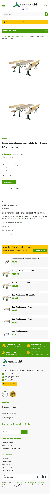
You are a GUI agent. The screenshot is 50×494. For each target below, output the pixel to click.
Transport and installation (11, 448)
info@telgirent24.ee (33, 483)
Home (4, 36)
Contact (5, 459)
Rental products (7, 443)
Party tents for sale (21, 485)
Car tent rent (20, 487)
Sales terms (6, 464)
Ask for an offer (9, 384)
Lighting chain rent (8, 487)
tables (15, 218)
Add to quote (8, 182)
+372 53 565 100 (21, 483)
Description (6, 202)
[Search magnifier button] (46, 14)
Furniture (11, 36)
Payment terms (7, 470)
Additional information (9, 205)
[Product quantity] (7, 175)
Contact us (40, 251)
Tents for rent (10, 485)
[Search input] (23, 14)
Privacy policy (7, 467)
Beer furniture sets (22, 36)
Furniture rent (43, 485)
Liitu (24, 432)
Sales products (7, 445)
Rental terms (6, 462)
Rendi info (5, 208)
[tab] (25, 31)
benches (21, 218)
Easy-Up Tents (33, 485)
